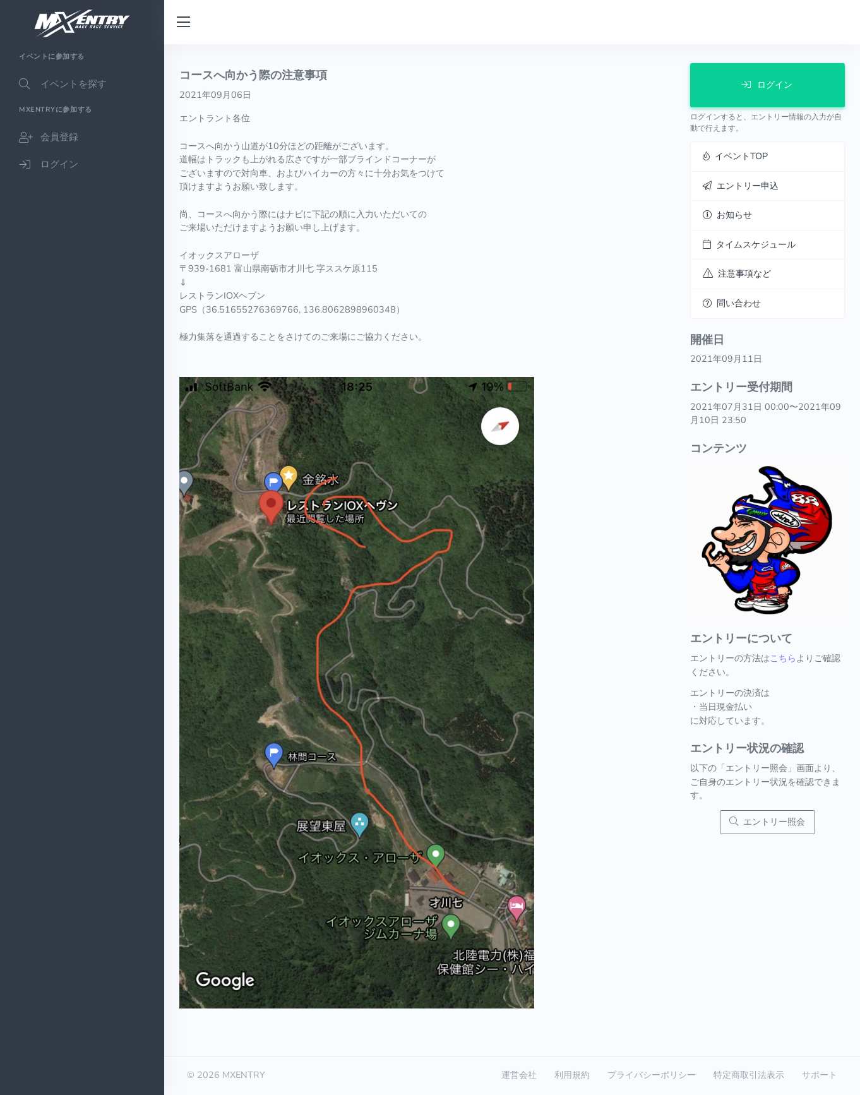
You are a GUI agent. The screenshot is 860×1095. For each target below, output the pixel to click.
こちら (783, 658)
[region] (82, 569)
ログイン (767, 84)
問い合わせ (732, 303)
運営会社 (519, 1074)
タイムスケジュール (749, 244)
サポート (819, 1074)
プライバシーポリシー (651, 1074)
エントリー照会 (767, 821)
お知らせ (727, 214)
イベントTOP (735, 156)
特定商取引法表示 (749, 1074)
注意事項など (737, 273)
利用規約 (572, 1074)
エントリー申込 (741, 185)
